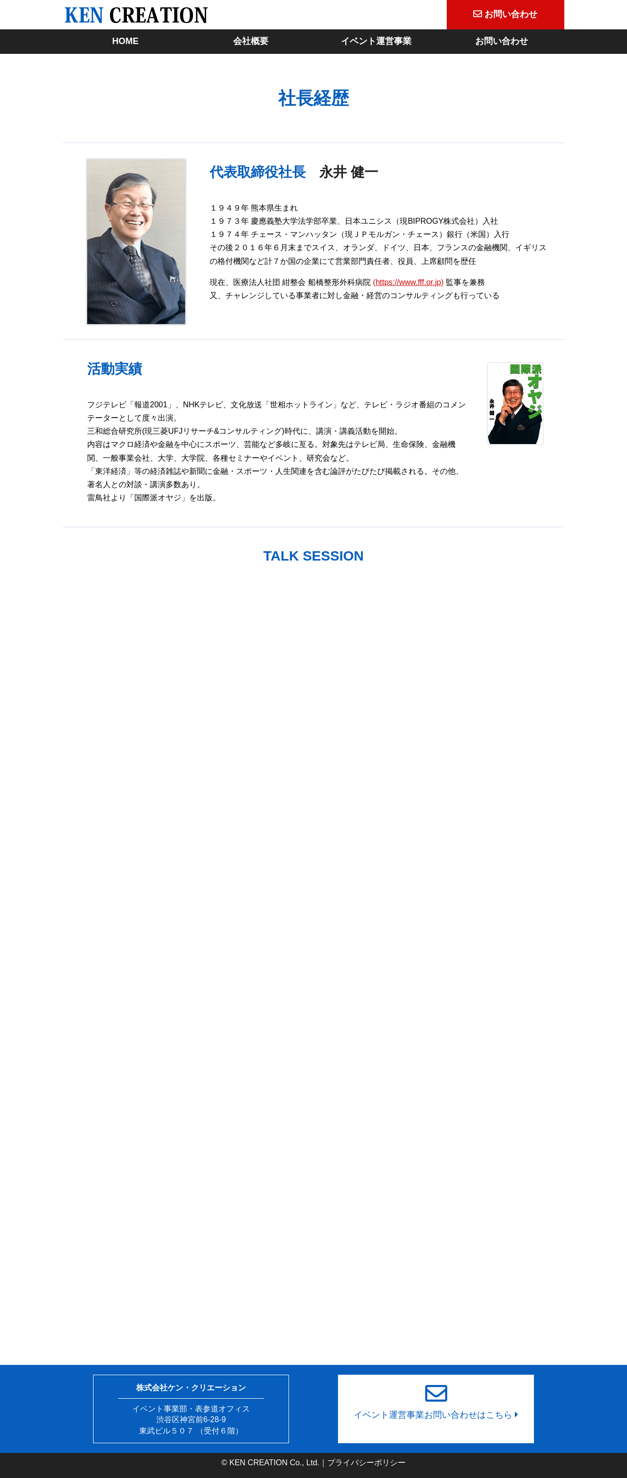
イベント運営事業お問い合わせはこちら (436, 1397)
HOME (125, 41)
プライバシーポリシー (366, 1462)
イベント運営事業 (376, 41)
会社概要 (250, 41)
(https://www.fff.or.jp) (408, 282)
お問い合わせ (501, 41)
